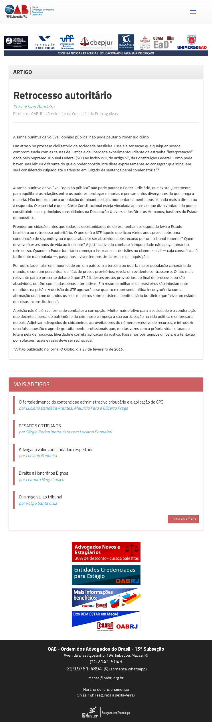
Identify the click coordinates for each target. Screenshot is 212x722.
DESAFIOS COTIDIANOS (40, 425)
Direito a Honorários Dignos (43, 473)
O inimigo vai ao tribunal (40, 497)
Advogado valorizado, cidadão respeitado (56, 449)
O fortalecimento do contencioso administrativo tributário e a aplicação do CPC (91, 402)
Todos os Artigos (183, 519)
